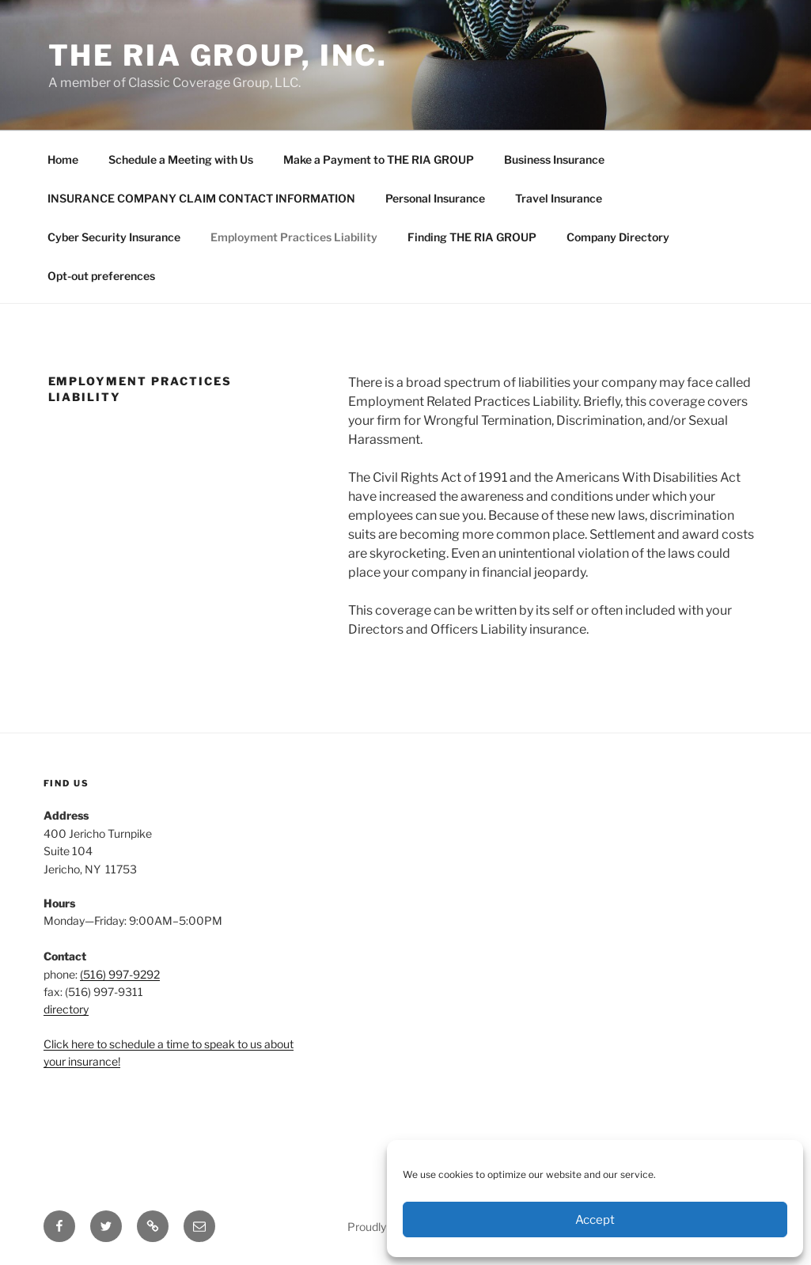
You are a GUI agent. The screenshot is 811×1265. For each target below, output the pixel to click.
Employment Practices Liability (293, 237)
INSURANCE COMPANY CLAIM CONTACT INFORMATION (201, 198)
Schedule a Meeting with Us (180, 159)
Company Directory (618, 237)
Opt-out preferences (101, 275)
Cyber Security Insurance (113, 237)
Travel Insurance (558, 198)
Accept (595, 1220)
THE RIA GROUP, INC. (218, 55)
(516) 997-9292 (120, 974)
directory (66, 1009)
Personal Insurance (435, 198)
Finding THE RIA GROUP (471, 237)
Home (62, 159)
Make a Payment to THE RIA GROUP (378, 159)
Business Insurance (554, 159)
